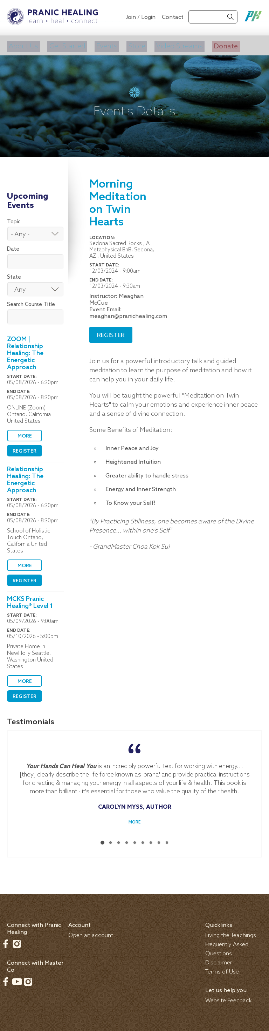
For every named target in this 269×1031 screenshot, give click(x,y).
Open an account (90, 933)
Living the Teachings (230, 933)
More (25, 434)
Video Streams (175, 45)
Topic (14, 219)
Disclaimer (218, 960)
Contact (173, 17)
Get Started (65, 45)
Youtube (16, 979)
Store (133, 45)
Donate (220, 45)
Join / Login (141, 17)
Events (104, 45)
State (14, 275)
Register (24, 449)
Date (13, 247)
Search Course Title (31, 302)
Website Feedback (228, 998)
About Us (22, 45)
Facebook (5, 941)
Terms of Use (222, 969)
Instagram (16, 941)
